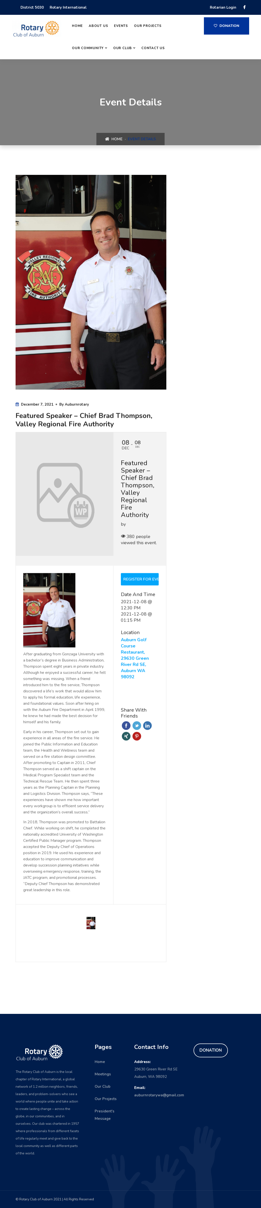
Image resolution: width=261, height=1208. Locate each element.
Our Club (122, 48)
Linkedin (147, 726)
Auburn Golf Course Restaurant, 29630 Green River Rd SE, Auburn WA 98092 (135, 658)
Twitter (136, 726)
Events (121, 26)
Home (77, 26)
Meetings (103, 1074)
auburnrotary (77, 404)
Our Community (88, 48)
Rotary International (68, 7)
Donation (226, 25)
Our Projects (147, 26)
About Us (98, 26)
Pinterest (136, 736)
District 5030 (32, 7)
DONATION (210, 1050)
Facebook (126, 726)
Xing (126, 736)
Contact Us (153, 48)
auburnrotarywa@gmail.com (159, 1095)
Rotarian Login (223, 7)
